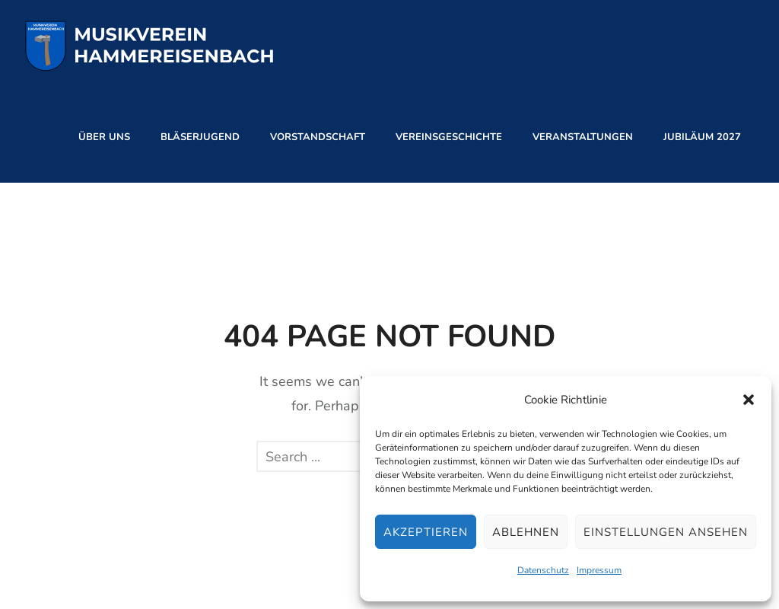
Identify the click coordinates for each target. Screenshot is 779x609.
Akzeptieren (425, 532)
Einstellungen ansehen (665, 532)
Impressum (599, 570)
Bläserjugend (200, 137)
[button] (748, 399)
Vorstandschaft (317, 137)
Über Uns (104, 137)
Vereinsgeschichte (449, 137)
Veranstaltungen (583, 137)
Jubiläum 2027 (702, 137)
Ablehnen (525, 532)
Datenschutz (543, 570)
